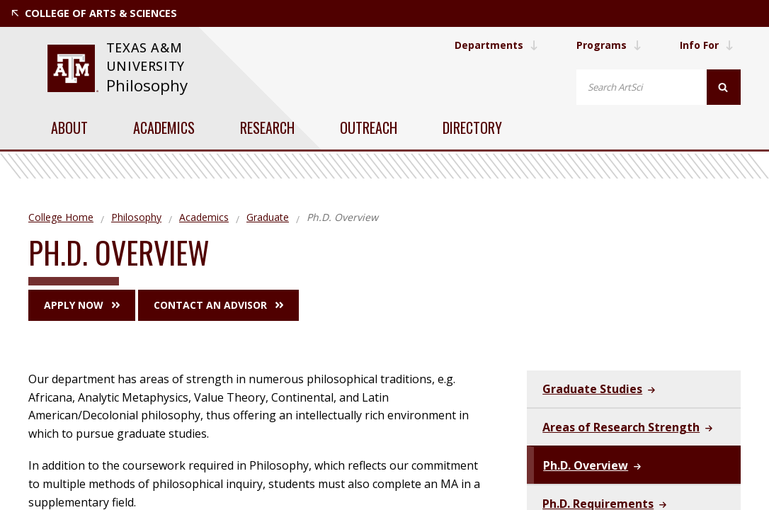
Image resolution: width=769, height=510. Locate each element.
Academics (164, 127)
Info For (707, 45)
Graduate (267, 217)
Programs (609, 45)
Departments (496, 45)
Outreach (368, 127)
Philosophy (147, 85)
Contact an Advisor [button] (218, 305)
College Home (60, 217)
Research (267, 127)
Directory (472, 127)
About (69, 127)
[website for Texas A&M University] (72, 68)
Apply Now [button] (82, 305)
